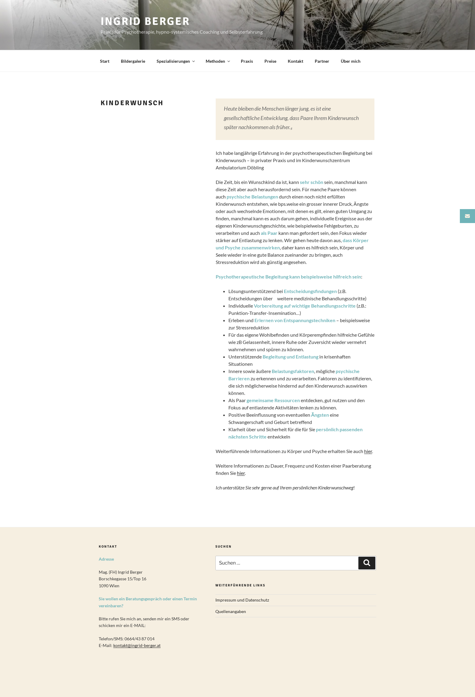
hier (368, 451)
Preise (270, 61)
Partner (322, 61)
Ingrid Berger (145, 21)
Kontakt (295, 61)
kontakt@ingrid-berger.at (137, 645)
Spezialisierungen (176, 61)
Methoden (218, 61)
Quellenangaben (230, 611)
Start (104, 61)
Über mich (350, 61)
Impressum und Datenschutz (242, 599)
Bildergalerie (133, 61)
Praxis (247, 61)
